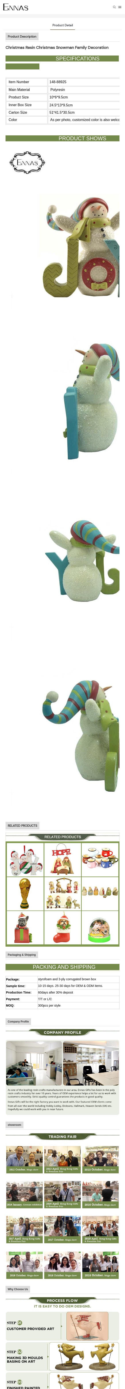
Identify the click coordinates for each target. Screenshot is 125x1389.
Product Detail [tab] (62, 25)
